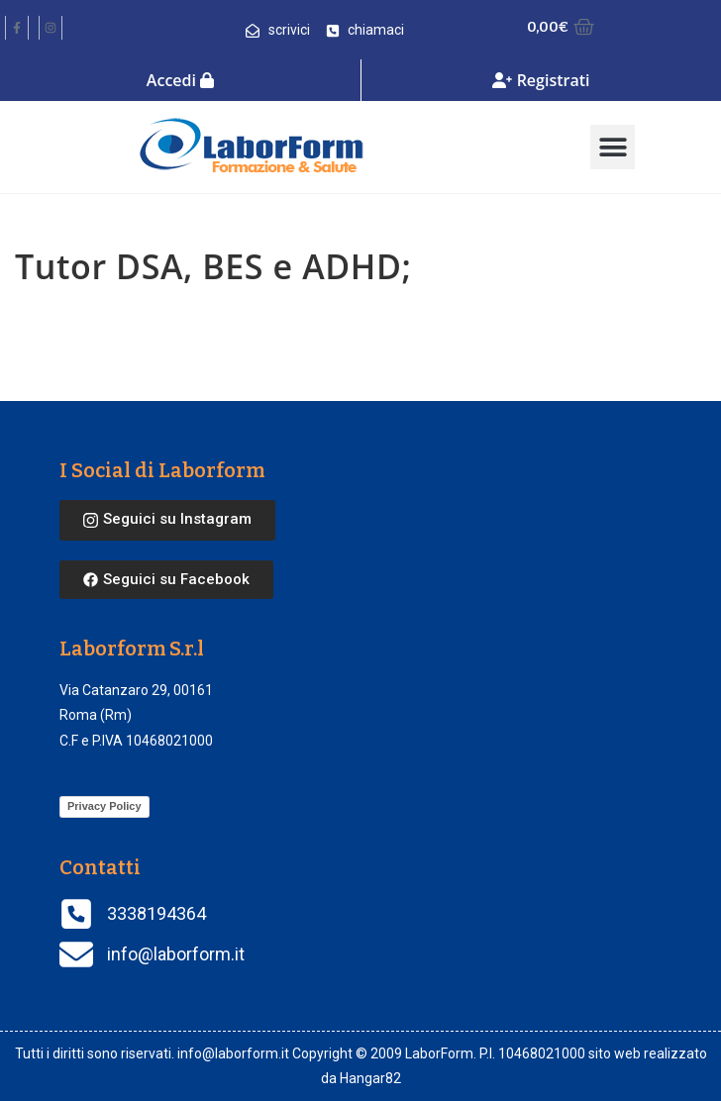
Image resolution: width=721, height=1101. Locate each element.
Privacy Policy (104, 806)
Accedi (180, 80)
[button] (612, 147)
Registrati (540, 80)
